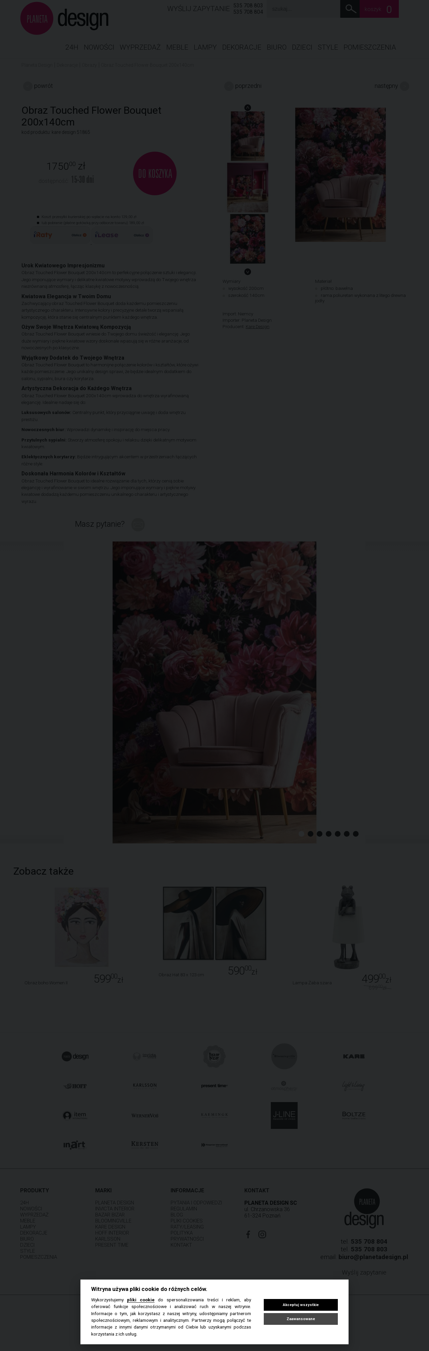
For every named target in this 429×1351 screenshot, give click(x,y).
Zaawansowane (301, 1319)
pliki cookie (141, 1299)
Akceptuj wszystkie (301, 1305)
